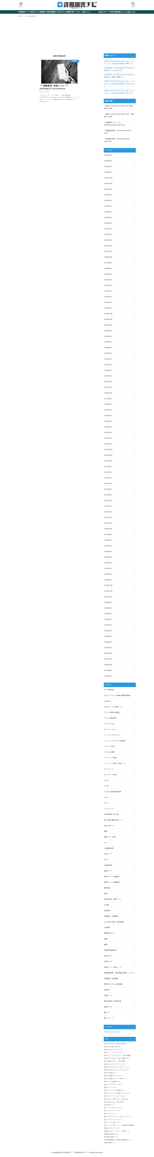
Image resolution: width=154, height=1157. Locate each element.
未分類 (106, 905)
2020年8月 (108, 540)
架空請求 (107, 910)
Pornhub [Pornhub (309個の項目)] (108, 1099)
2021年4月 (108, 495)
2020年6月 (108, 551)
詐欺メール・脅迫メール (112, 967)
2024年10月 (108, 257)
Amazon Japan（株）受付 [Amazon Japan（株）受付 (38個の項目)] (113, 1046)
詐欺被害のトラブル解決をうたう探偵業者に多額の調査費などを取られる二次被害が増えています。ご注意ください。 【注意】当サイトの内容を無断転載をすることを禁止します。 (77, 12)
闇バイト (107, 1012)
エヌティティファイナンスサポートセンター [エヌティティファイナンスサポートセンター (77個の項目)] (118, 1116)
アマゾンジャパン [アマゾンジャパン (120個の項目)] (111, 1113)
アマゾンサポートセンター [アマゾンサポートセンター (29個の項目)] (113, 1110)
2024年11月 (108, 251)
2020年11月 (108, 523)
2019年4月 (108, 631)
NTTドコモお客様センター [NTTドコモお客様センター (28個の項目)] (113, 1081)
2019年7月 (108, 614)
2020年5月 (108, 557)
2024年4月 (108, 291)
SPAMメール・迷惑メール (113, 707)
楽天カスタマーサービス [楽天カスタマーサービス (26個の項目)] (113, 1128)
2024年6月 (108, 280)
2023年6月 (108, 347)
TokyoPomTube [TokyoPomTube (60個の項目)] (110, 1102)
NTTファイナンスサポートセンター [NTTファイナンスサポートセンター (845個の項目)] (116, 1096)
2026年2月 (108, 166)
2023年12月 (108, 313)
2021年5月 (108, 489)
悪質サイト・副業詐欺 (112, 882)
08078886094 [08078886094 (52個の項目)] (122, 1043)
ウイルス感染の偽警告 (112, 712)
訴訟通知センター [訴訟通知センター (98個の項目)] (111, 1142)
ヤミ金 (106, 786)
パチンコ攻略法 (109, 752)
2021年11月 (108, 455)
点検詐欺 (107, 927)
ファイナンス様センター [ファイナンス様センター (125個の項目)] (113, 1125)
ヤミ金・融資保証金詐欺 (112, 792)
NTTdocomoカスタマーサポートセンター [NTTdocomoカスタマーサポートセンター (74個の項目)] (118, 1070)
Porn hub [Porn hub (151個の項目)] (117, 1099)
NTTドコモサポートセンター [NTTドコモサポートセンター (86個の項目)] (114, 1084)
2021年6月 (108, 483)
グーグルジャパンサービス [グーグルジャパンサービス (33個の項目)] (113, 1119)
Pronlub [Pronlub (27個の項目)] (125, 1099)
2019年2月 (108, 642)
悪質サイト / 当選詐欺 (111, 876)
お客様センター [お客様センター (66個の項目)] (110, 1105)
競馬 (105, 944)
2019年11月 (108, 591)
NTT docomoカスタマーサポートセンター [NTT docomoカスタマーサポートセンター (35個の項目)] (118, 1067)
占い (105, 842)
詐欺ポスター (108, 961)
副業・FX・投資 (109, 837)
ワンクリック (108, 808)
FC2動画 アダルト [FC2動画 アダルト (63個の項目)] (111, 1061)
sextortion (107, 701)
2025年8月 (108, 200)
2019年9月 (108, 602)
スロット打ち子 (109, 724)
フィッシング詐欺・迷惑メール (115, 763)
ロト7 (106, 803)
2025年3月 (108, 229)
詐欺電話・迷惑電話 (111, 978)
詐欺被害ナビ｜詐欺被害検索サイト (75, 1152)
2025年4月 (108, 223)
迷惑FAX (107, 990)
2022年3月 (108, 432)
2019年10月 (108, 597)
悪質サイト (108, 871)
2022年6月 (108, 415)
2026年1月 (108, 172)
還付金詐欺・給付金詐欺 (112, 1001)
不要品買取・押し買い (112, 814)
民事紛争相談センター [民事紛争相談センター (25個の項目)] (112, 1134)
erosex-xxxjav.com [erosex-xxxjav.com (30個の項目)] (111, 1058)
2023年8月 (108, 336)
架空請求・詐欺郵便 (111, 916)
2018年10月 (108, 665)
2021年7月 (108, 478)
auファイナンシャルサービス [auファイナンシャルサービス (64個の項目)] (114, 1052)
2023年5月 (108, 353)
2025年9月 (108, 195)
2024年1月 (108, 308)
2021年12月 (108, 449)
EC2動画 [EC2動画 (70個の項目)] (127, 1055)
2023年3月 (108, 365)
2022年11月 (108, 387)
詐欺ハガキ (108, 956)
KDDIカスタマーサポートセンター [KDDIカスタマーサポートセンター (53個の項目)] (116, 1064)
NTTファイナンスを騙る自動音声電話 (117, 695)
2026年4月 (108, 155)
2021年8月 (108, 472)
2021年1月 (108, 512)
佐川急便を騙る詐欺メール (113, 820)
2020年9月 (108, 534)
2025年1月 (108, 240)
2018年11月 (108, 659)
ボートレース (108, 769)
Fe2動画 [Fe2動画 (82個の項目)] (122, 1061)
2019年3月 (108, 636)
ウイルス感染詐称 (110, 718)
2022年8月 (108, 404)
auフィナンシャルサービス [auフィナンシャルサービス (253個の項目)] (113, 1055)
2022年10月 (108, 393)
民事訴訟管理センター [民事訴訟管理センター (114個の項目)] (112, 1137)
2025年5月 (108, 217)
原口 (127, 93)
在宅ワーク (108, 854)
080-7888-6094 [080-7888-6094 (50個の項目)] (110, 1043)
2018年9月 (108, 670)
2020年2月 (108, 574)
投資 (105, 893)
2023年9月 (108, 331)
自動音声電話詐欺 (110, 950)
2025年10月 (108, 189)
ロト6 (106, 797)
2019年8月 (108, 608)
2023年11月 (108, 319)
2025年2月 (108, 234)
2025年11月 (108, 183)
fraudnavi (115, 70)
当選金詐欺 (108, 865)
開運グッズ (108, 1007)
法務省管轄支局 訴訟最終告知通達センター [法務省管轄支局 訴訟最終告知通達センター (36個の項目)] (119, 1140)
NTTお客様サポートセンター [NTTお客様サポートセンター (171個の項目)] (114, 1076)
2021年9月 (108, 466)
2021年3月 (108, 500)
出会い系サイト (109, 826)
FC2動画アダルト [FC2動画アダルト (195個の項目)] (125, 1058)
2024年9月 (108, 263)
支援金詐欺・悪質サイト (112, 899)
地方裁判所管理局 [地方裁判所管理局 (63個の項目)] (129, 1125)
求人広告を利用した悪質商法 (114, 922)
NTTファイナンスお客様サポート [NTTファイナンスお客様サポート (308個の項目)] (115, 1090)
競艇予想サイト (109, 933)
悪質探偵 (107, 888)
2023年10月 (108, 325)
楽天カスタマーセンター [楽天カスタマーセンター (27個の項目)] (113, 1131)
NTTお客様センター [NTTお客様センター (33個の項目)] (111, 1078)
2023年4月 (108, 359)
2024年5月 (108, 285)
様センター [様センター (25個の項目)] (127, 1131)
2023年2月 (108, 370)
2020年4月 (108, 563)
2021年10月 (108, 461)
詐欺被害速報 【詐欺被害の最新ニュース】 (119, 973)
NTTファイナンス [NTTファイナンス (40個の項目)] (111, 1087)
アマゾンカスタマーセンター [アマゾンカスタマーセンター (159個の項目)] (114, 1108)
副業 (105, 831)
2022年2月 (108, 438)
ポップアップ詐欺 (110, 775)
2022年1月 (108, 444)
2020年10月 (108, 529)
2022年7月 (108, 410)
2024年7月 (108, 274)
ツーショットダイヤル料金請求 (115, 741)
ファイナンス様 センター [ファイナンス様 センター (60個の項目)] (113, 1122)
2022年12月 (108, 381)
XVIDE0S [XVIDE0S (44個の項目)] (121, 1102)
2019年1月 (108, 647)
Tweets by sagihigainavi (112, 1032)
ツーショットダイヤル (112, 735)
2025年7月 (108, 206)
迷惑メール (108, 995)
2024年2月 (108, 302)
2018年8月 (108, 676)
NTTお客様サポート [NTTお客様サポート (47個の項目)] (111, 1073)
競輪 (105, 939)
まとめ (106, 780)
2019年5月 (108, 625)
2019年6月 (108, 619)
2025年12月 (108, 178)
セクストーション (110, 729)
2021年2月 (108, 506)
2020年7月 (108, 546)
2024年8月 (108, 268)
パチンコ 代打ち (109, 746)
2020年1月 (108, 580)
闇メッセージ (108, 1018)
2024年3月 (108, 297)
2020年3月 (108, 568)
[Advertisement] (77, 35)
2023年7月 (108, 342)
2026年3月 (108, 161)
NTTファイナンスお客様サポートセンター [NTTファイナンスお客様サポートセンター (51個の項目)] (118, 1093)
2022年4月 (108, 427)
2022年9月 (108, 398)
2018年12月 (108, 653)
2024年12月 (108, 246)
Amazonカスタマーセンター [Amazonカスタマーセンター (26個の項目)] (114, 1049)
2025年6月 (108, 212)
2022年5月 (108, 421)
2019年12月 (108, 585)
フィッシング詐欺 (110, 758)
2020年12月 (108, 517)
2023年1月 (108, 376)
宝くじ (106, 860)
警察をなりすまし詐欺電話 (113, 984)
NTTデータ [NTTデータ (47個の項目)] (124, 1078)
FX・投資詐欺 (109, 690)
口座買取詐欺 (108, 848)
